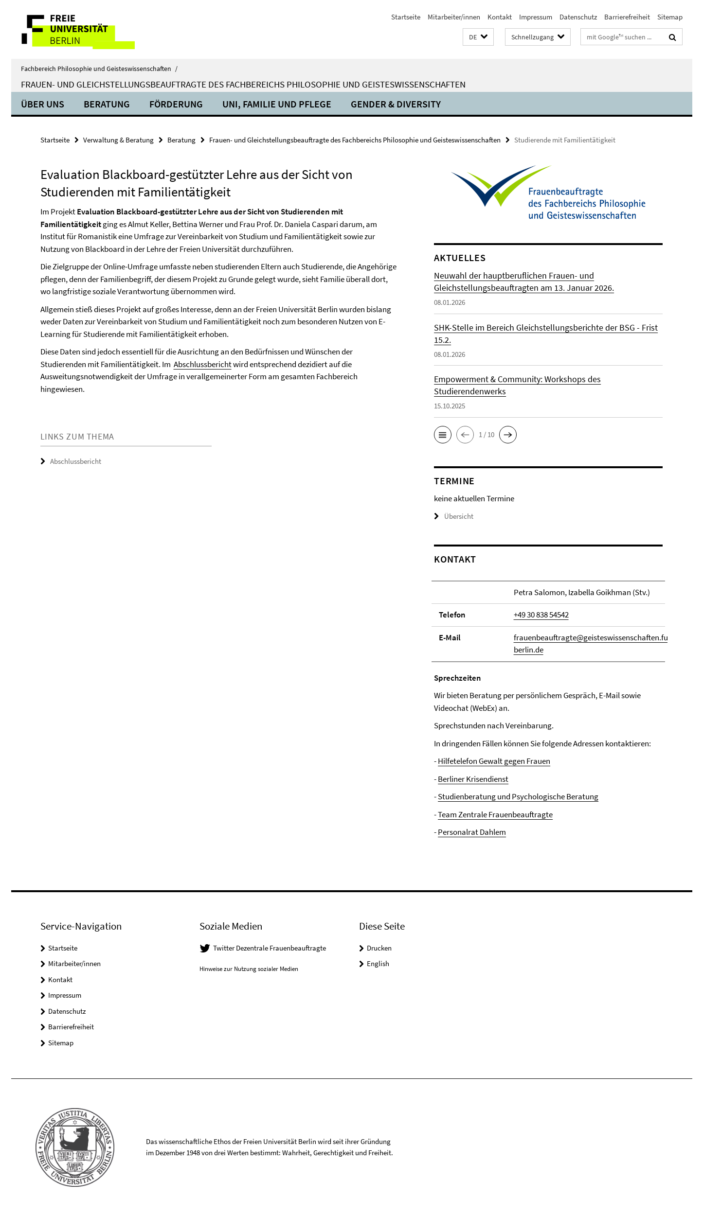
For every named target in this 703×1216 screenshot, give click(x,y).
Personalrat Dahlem (472, 832)
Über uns (42, 104)
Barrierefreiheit (627, 16)
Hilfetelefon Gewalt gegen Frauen (494, 761)
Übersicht (453, 516)
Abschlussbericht (203, 364)
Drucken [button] (379, 947)
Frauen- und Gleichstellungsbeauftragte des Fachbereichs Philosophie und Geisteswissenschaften (243, 84)
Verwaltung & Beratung (118, 139)
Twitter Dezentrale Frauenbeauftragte (269, 947)
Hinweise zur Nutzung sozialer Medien (248, 969)
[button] (478, 37)
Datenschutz (578, 16)
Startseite (405, 16)
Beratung (107, 104)
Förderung (176, 104)
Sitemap (670, 16)
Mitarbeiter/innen (454, 16)
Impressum (535, 16)
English (378, 963)
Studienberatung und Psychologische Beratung (518, 796)
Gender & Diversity (396, 104)
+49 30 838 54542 (541, 614)
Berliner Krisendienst (473, 779)
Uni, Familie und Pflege (276, 104)
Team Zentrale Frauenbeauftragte (495, 814)
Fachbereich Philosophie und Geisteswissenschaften (99, 68)
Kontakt (499, 16)
